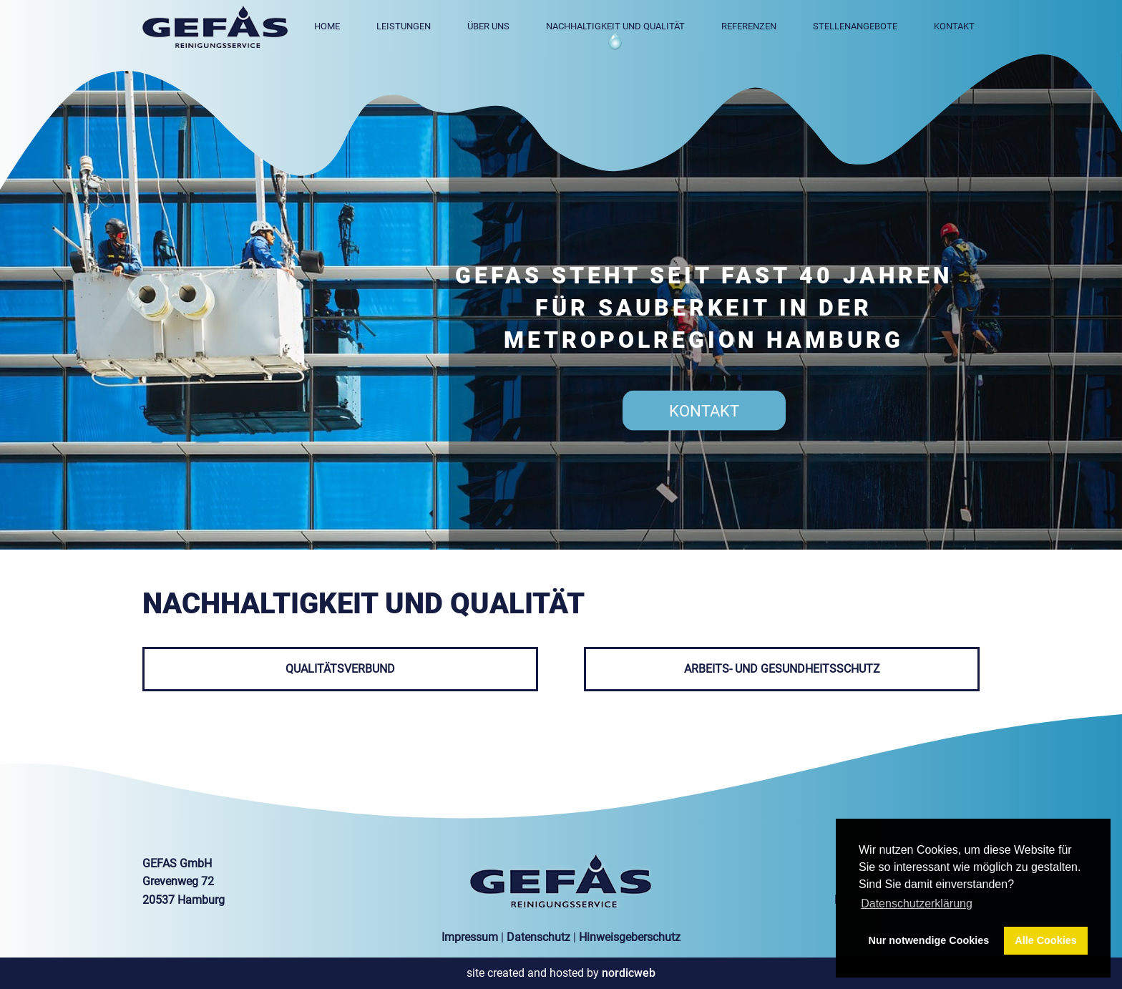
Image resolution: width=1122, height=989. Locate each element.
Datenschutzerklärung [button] (916, 903)
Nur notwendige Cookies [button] (929, 940)
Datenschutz (538, 937)
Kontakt (954, 26)
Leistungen (403, 26)
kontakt (704, 410)
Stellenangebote (855, 26)
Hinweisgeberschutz (629, 937)
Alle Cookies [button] (1045, 940)
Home (327, 26)
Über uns (488, 26)
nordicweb (628, 973)
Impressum (470, 937)
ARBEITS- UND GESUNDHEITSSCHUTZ (782, 669)
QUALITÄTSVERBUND (340, 669)
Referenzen (748, 26)
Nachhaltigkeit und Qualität (615, 26)
